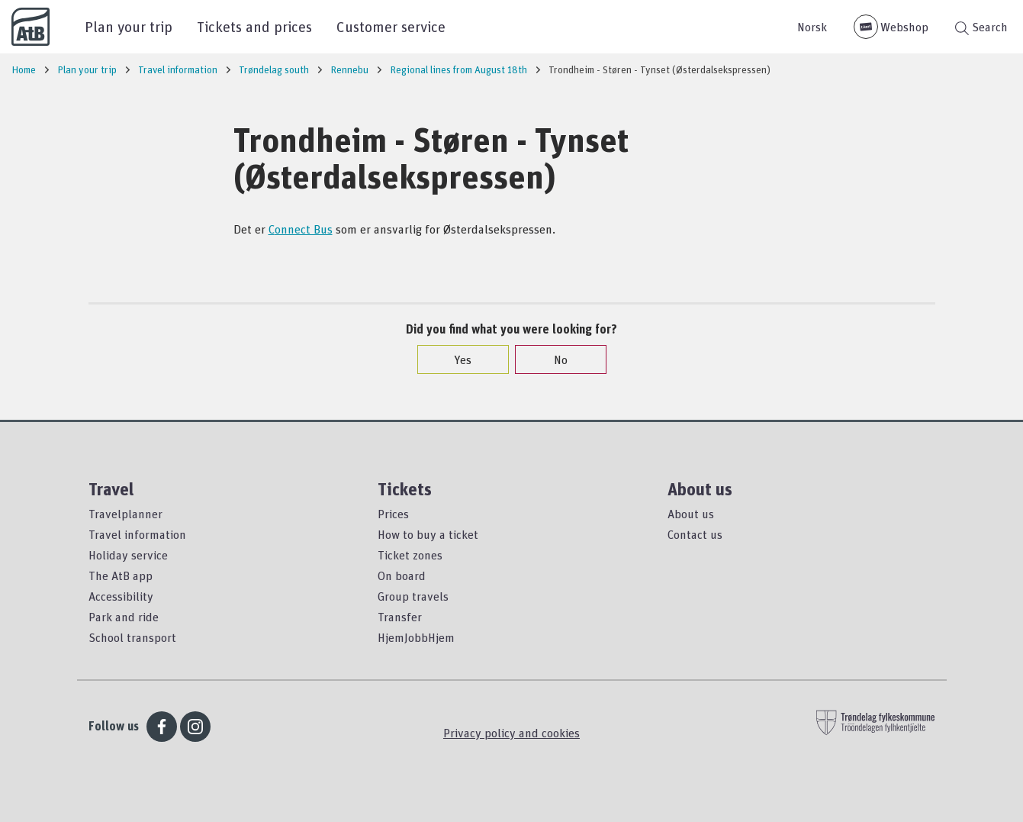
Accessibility (120, 596)
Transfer (400, 616)
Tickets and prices (254, 26)
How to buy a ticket (428, 534)
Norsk (812, 26)
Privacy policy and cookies (511, 732)
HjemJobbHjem (416, 637)
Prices (393, 513)
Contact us (695, 534)
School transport (132, 637)
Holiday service (128, 555)
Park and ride (123, 616)
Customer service (391, 26)
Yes (455, 359)
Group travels (413, 596)
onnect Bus (304, 229)
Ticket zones (410, 555)
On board (402, 575)
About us (691, 513)
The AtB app (120, 575)
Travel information (137, 534)
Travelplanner (125, 513)
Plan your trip (128, 26)
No (553, 359)
